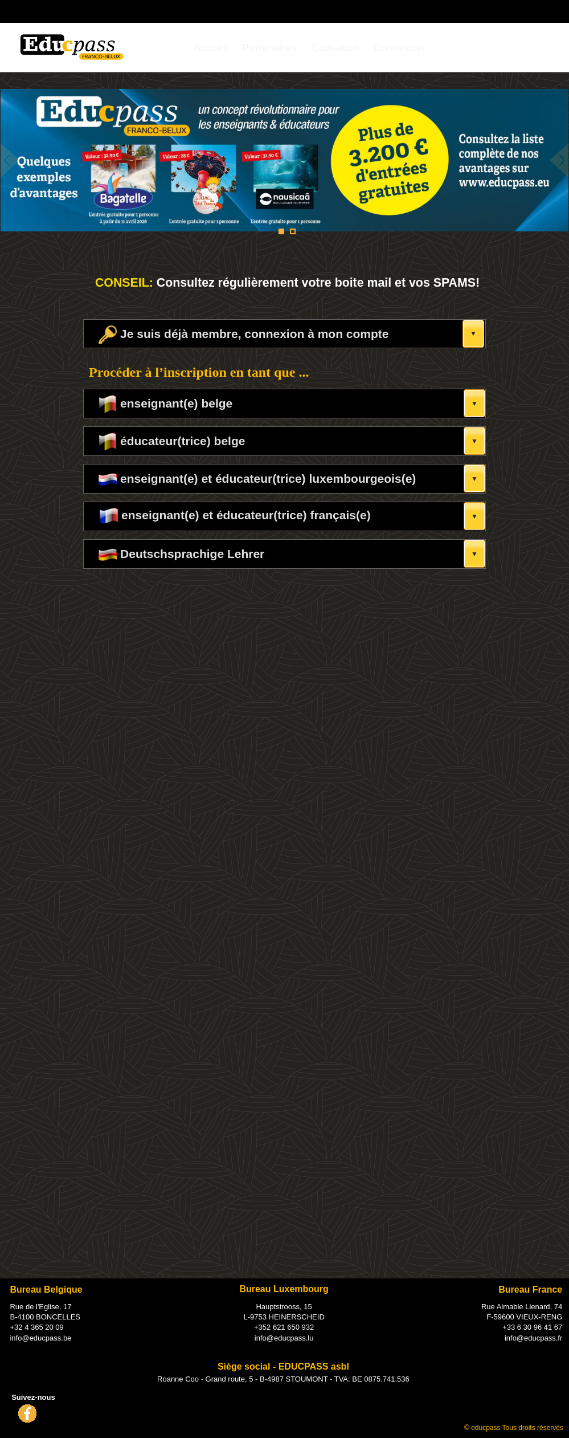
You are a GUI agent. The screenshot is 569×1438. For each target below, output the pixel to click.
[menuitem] (211, 47)
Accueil (211, 48)
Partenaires (269, 48)
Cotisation (335, 48)
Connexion (399, 48)
